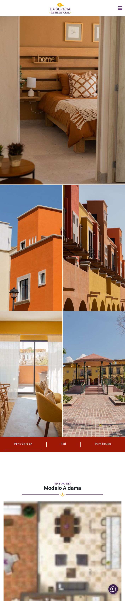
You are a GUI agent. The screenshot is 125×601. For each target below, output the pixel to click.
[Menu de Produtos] (113, 589)
